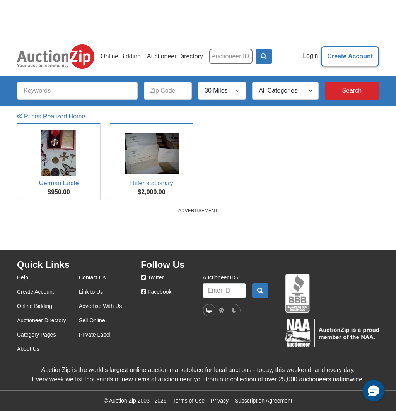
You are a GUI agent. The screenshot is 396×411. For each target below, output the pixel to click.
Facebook (156, 292)
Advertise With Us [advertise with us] (100, 306)
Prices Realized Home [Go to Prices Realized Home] (51, 116)
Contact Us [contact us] (92, 277)
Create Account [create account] (35, 292)
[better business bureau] (297, 293)
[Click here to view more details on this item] (58, 153)
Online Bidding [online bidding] (34, 306)
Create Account (350, 56)
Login (310, 55)
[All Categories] (285, 91)
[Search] (352, 91)
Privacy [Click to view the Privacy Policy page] (220, 400)
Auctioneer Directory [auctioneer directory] (41, 320)
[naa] (332, 333)
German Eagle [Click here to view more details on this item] (59, 183)
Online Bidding (121, 56)
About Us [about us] (28, 349)
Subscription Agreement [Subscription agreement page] (263, 400)
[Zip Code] (168, 91)
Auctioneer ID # (221, 277)
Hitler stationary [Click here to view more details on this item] (151, 183)
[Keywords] (77, 91)
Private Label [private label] (95, 335)
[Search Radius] (222, 91)
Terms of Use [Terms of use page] (189, 400)
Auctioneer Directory (175, 56)
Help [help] (22, 277)
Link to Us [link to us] (91, 292)
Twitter (152, 277)
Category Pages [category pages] (36, 335)
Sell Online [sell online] (92, 320)
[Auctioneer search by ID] (260, 290)
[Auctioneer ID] (231, 56)
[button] (264, 56)
